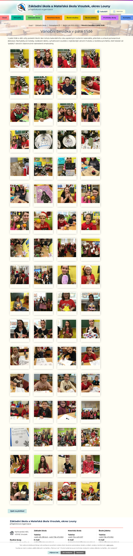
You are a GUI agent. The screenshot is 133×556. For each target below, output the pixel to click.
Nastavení (79, 552)
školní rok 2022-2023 (71, 25)
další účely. (110, 545)
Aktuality (17, 18)
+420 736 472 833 (56, 537)
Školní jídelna (90, 18)
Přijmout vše (54, 552)
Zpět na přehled (17, 511)
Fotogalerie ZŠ (54, 25)
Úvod (4, 18)
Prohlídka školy (109, 18)
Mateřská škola (53, 18)
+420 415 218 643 (41, 537)
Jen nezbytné (67, 552)
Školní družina (72, 18)
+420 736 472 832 (106, 537)
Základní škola (34, 18)
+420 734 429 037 (75, 537)
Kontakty (127, 18)
